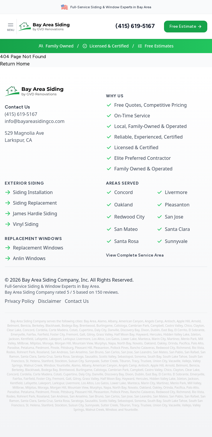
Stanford (47, 361)
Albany (112, 321)
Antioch (170, 321)
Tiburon (125, 361)
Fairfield (43, 334)
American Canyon (131, 321)
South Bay (154, 356)
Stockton (61, 361)
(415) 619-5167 (135, 25)
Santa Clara (177, 229)
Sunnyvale (176, 241)
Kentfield (27, 339)
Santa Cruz (45, 356)
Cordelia (41, 330)
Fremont (72, 334)
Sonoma (140, 356)
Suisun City (76, 361)
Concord (123, 192)
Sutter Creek (109, 361)
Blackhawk (52, 325)
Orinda (173, 343)
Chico (188, 325)
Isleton (195, 334)
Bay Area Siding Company (50, 280)
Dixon (145, 330)
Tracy (135, 361)
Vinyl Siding (26, 224)
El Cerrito (180, 330)
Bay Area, (91, 321)
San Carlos (112, 352)
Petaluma (27, 348)
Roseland (43, 352)
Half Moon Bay (124, 334)
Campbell (156, 325)
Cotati (73, 330)
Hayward (142, 334)
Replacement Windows (38, 247)
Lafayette (41, 339)
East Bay (167, 330)
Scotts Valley (107, 356)
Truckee (145, 361)
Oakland (123, 204)
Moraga (47, 343)
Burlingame (105, 325)
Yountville (63, 365)
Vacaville (174, 361)
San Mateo (126, 229)
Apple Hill (183, 321)
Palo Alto (197, 343)
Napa (112, 343)
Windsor (49, 365)
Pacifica (184, 343)
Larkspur (69, 339)
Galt (82, 334)
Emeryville (18, 334)
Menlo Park (189, 339)
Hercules (156, 334)
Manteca (144, 339)
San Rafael (192, 352)
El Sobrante (196, 330)
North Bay (124, 343)
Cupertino (86, 330)
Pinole (55, 348)
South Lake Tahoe (175, 356)
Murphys (101, 343)
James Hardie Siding (35, 213)
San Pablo (176, 352)
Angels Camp (154, 321)
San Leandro (143, 352)
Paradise (13, 348)
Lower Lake (129, 339)
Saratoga (77, 356)
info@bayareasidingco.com (34, 121)
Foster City (57, 334)
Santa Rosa (126, 241)
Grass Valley (104, 334)
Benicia (26, 325)
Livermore (176, 192)
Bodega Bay (70, 325)
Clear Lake (14, 330)
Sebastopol (125, 356)
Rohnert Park (26, 352)
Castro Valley (174, 325)
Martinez (173, 339)
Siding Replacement (35, 203)
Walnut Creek (33, 365)
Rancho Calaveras (142, 348)
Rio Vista (198, 348)
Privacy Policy (19, 301)
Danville (113, 330)
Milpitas (35, 343)
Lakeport (55, 339)
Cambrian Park (138, 325)
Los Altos (98, 339)
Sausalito (91, 356)
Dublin (155, 330)
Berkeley (38, 325)
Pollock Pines (119, 348)
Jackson (14, 339)
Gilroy (91, 334)
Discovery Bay (130, 330)
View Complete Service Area (135, 255)
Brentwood (87, 325)
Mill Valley (194, 383)
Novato (137, 343)
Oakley (161, 343)
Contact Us (77, 301)
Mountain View (82, 343)
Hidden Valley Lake (176, 334)
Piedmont (42, 348)
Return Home (15, 63)
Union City (160, 361)
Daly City (100, 330)
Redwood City (129, 216)
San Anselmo (79, 352)
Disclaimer (49, 301)
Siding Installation (33, 192)
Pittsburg (67, 348)
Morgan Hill (63, 343)
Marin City (158, 339)
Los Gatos (113, 339)
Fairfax (31, 334)
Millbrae (23, 343)
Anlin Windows (29, 258)
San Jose (174, 216)
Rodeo (10, 352)
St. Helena (33, 361)
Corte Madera (58, 330)
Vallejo (186, 361)
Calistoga (120, 325)
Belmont (13, 325)
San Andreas (59, 352)
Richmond (183, 348)
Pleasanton (177, 204)
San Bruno (96, 352)
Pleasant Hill (83, 348)
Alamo (102, 321)
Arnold (196, 321)
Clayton (198, 325)
